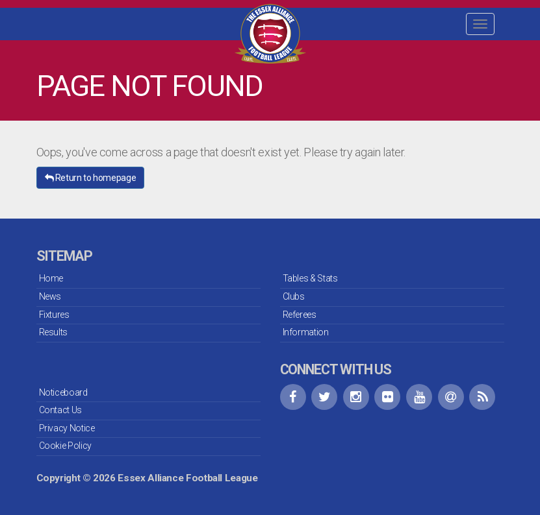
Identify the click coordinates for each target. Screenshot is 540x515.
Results (53, 332)
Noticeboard (63, 392)
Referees (299, 314)
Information (306, 332)
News (50, 296)
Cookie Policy (65, 445)
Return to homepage (90, 178)
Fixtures (54, 314)
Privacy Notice (67, 428)
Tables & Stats (310, 278)
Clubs (294, 296)
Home (51, 278)
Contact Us (60, 410)
